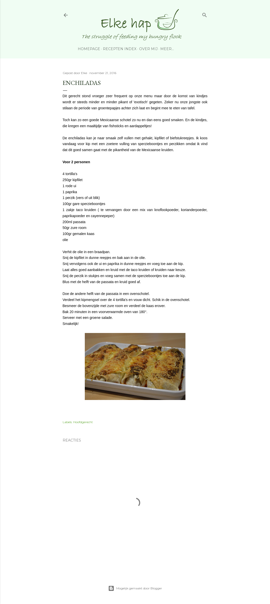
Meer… (167, 49)
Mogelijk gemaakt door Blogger (135, 588)
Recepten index (119, 49)
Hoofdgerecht (83, 422)
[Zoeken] (205, 14)
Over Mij (148, 49)
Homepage (89, 49)
